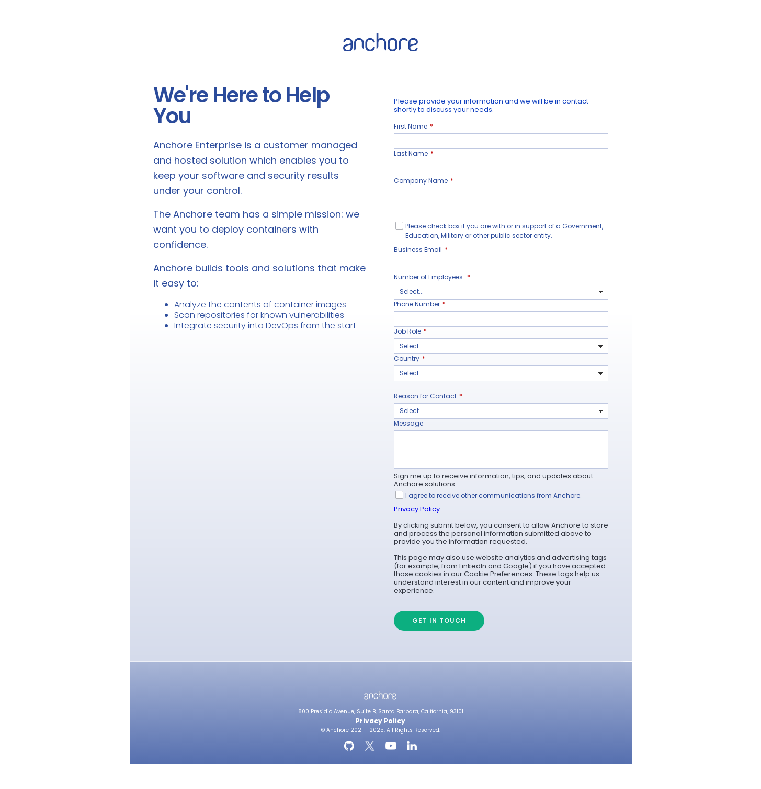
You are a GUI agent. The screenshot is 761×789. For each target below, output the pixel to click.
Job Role (410, 331)
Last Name (414, 153)
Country (409, 358)
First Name (413, 126)
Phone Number (420, 304)
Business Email (421, 250)
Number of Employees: (432, 277)
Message (408, 423)
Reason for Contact (428, 396)
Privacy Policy (417, 509)
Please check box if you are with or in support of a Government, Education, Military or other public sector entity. (504, 231)
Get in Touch (439, 620)
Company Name (423, 181)
